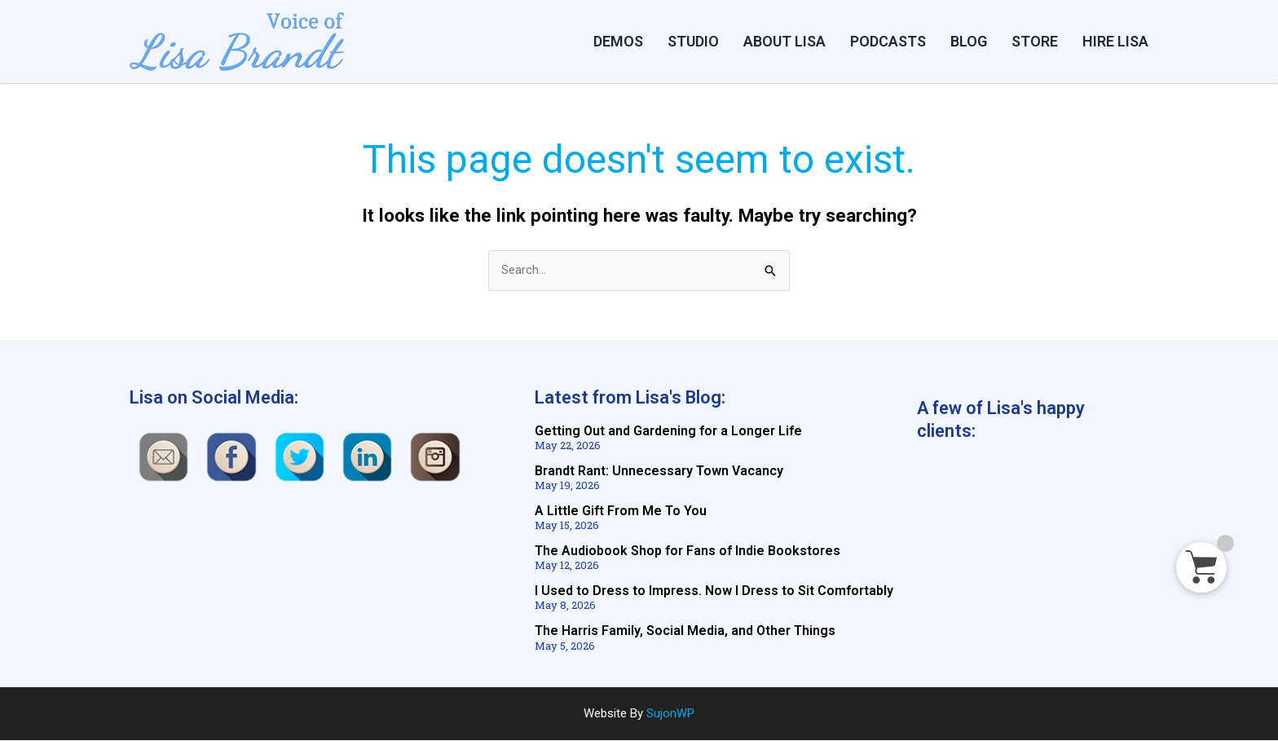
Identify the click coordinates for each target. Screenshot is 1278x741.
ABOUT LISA (784, 41)
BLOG (968, 41)
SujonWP (670, 714)
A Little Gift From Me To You (621, 511)
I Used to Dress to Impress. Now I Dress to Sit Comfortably (714, 591)
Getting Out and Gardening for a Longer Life (668, 431)
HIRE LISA (1115, 41)
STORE (1034, 41)
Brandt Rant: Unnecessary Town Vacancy (659, 471)
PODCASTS (888, 41)
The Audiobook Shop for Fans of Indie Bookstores (687, 551)
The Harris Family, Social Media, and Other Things (685, 631)
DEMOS (618, 41)
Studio (693, 41)
